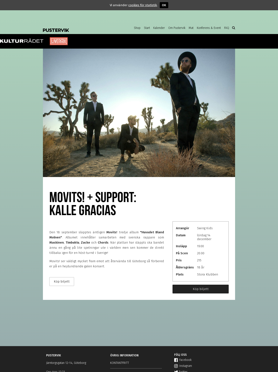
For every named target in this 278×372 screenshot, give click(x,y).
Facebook (183, 360)
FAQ (226, 28)
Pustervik (77, 26)
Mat (191, 28)
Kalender (159, 28)
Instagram (183, 366)
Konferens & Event (209, 28)
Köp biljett (201, 289)
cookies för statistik (142, 5)
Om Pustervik (176, 28)
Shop (137, 28)
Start (147, 28)
